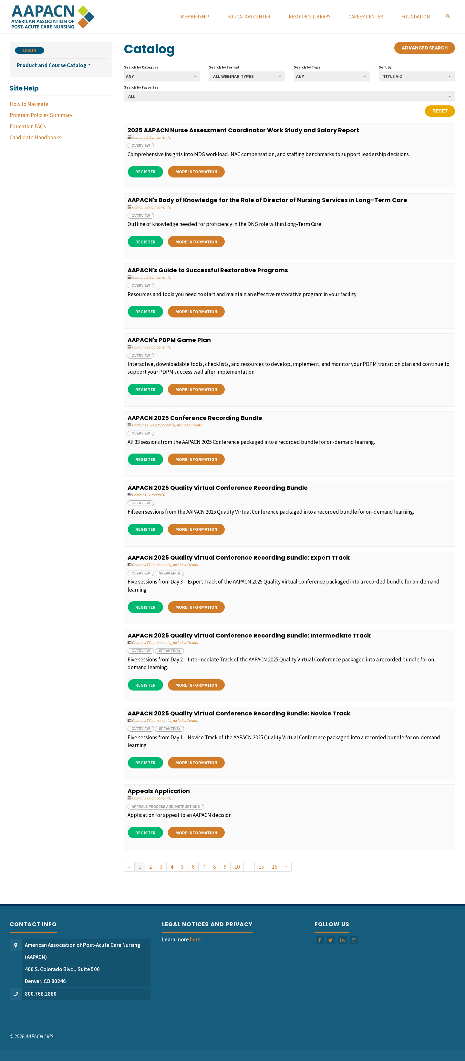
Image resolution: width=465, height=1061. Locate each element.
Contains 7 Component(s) (151, 564)
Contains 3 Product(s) (148, 494)
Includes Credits (189, 425)
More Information (196, 172)
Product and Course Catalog (54, 65)
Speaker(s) (169, 573)
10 (237, 866)
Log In (29, 50)
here (195, 939)
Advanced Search (425, 48)
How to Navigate (29, 104)
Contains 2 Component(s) (151, 137)
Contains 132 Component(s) (153, 425)
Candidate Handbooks (35, 137)
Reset (440, 110)
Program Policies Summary (41, 115)
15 (261, 866)
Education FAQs (28, 126)
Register (145, 172)
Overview (141, 145)
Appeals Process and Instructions (166, 807)
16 (274, 866)
